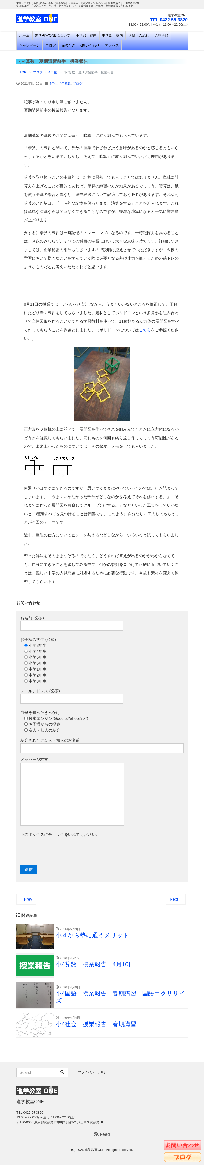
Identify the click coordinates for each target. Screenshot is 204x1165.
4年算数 (65, 83)
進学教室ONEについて (52, 35)
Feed (102, 1134)
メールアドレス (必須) (71, 696)
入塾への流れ (138, 35)
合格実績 (162, 35)
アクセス (112, 45)
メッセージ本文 (72, 791)
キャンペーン (29, 45)
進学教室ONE (94, 1150)
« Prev (26, 899)
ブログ (50, 45)
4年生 (53, 83)
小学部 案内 (86, 35)
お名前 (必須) (71, 623)
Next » (175, 899)
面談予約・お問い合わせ (80, 45)
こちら (145, 330)
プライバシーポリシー (94, 1072)
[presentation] (58, 851)
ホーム (24, 35)
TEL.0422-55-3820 (169, 19)
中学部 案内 (112, 35)
